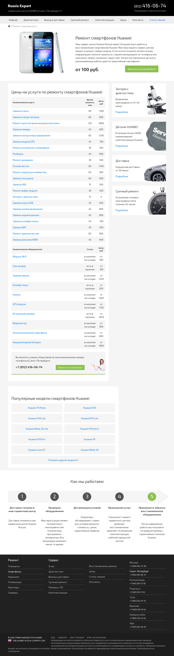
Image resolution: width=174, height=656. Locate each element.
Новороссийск (137, 614)
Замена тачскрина (23, 178)
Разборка (18, 153)
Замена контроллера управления (31, 135)
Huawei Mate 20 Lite (37, 428)
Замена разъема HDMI (25, 239)
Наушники (13, 576)
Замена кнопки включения (27, 208)
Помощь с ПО (56, 587)
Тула (132, 597)
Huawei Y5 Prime (37, 407)
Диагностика (31, 19)
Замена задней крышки (26, 215)
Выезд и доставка (54, 19)
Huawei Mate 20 (90, 449)
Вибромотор (20, 323)
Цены (123, 19)
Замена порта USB (23, 202)
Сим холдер (19, 266)
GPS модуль (19, 304)
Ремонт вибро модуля (25, 190)
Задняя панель (21, 275)
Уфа (132, 623)
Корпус (17, 294)
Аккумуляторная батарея (27, 342)
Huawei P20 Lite (37, 418)
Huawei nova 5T (37, 449)
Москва (134, 562)
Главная (13, 19)
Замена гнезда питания (26, 117)
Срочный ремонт (80, 19)
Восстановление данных (103, 566)
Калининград (137, 579)
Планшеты (14, 566)
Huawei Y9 (89, 439)
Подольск (135, 588)
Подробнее (122, 111)
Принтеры (13, 587)
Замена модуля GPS (24, 141)
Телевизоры (15, 582)
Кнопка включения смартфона (30, 332)
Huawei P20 (89, 407)
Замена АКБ (19, 184)
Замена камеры (21, 129)
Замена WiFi (19, 227)
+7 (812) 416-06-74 (29, 367)
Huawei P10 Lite (89, 418)
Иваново (134, 605)
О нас (52, 566)
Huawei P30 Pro (37, 439)
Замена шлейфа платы (25, 221)
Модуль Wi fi (20, 256)
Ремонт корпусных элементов (29, 172)
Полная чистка (21, 166)
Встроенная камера (24, 313)
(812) (150, 6)
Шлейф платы (20, 285)
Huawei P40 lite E (89, 428)
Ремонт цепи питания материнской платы (36, 123)
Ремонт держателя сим (26, 233)
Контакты (138, 19)
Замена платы (21, 110)
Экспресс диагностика (25, 196)
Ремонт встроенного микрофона (31, 147)
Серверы (13, 592)
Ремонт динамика (23, 159)
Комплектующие (104, 19)
